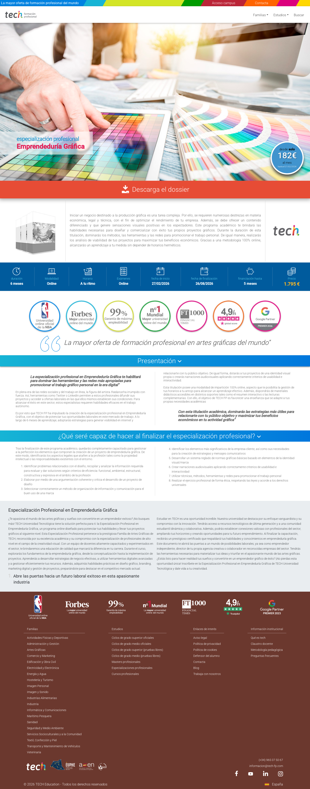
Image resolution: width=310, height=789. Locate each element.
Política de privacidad (207, 643)
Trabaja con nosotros (207, 674)
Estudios (279, 15)
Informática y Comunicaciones (46, 710)
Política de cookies (205, 649)
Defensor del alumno (206, 656)
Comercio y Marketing (41, 656)
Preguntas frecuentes (265, 656)
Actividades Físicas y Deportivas (47, 637)
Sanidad (32, 722)
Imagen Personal (38, 686)
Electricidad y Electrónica (43, 668)
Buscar (299, 15)
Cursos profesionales (125, 674)
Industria (33, 704)
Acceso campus (223, 3)
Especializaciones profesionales (132, 668)
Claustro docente (262, 643)
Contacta (261, 3)
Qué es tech (258, 637)
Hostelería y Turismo (40, 680)
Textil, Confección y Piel (42, 740)
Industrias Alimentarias (42, 698)
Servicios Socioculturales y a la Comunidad (54, 734)
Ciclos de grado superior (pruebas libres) (137, 649)
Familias (259, 15)
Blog (196, 668)
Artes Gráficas (36, 649)
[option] (155, 93)
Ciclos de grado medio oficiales (131, 643)
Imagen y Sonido (37, 692)
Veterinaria (34, 752)
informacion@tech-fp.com (266, 766)
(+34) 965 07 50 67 (271, 760)
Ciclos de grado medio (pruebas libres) (136, 656)
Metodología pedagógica (267, 649)
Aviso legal (200, 637)
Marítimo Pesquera (39, 716)
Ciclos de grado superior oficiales (133, 637)
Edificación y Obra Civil (41, 662)
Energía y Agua (36, 674)
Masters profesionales (126, 662)
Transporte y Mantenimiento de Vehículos (53, 746)
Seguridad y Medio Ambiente (45, 728)
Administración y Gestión (43, 643)
